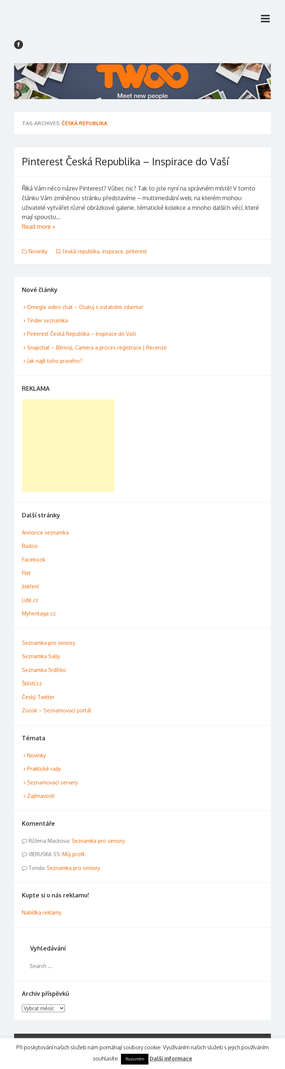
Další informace (171, 1058)
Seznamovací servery (52, 782)
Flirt (26, 573)
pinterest (136, 251)
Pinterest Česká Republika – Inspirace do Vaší (125, 161)
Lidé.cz (30, 600)
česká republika (80, 251)
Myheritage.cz (39, 613)
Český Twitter (38, 697)
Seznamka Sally (41, 656)
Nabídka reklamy (42, 912)
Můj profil (73, 854)
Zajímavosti (41, 796)
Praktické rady (44, 769)
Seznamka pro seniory (48, 643)
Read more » (38, 226)
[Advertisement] (68, 445)
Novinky (38, 251)
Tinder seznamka (47, 320)
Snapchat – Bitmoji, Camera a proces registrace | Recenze (97, 347)
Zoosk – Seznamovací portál (56, 710)
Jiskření (30, 586)
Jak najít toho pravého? (54, 361)
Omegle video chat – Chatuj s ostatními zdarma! (85, 307)
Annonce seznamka (45, 532)
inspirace (112, 251)
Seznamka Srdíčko (44, 670)
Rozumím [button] (134, 1059)
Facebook (33, 559)
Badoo (30, 546)
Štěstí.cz (32, 683)
